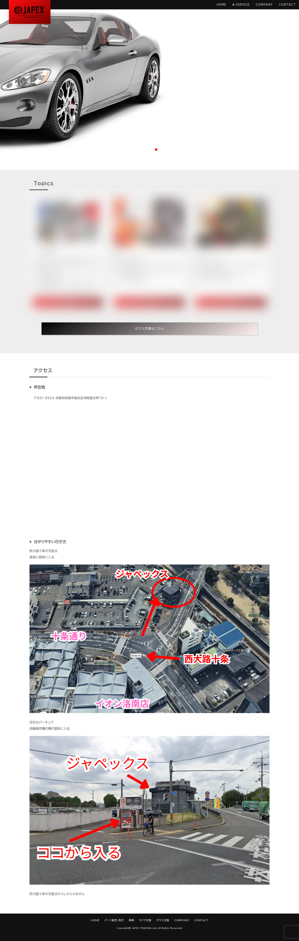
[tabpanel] (149, 76)
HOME (221, 4)
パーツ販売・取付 (114, 920)
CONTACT (287, 4)
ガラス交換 (162, 920)
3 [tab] (156, 149)
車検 (131, 920)
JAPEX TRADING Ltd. (144, 928)
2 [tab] (149, 149)
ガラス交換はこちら (149, 328)
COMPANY (264, 4)
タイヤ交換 (145, 920)
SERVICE (243, 4)
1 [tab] (143, 149)
